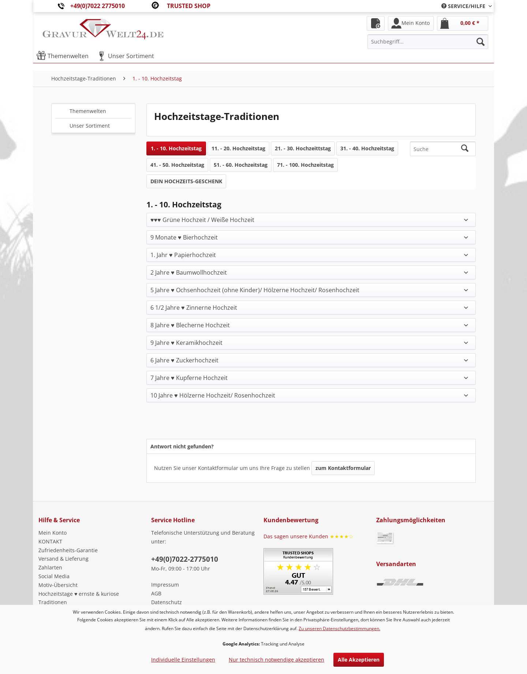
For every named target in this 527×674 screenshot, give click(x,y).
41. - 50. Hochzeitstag (177, 164)
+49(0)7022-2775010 (184, 559)
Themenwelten (88, 111)
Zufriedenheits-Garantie (68, 550)
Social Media (54, 576)
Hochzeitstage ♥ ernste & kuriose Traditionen (78, 598)
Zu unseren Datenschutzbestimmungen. (339, 628)
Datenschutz (166, 602)
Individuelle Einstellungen (183, 659)
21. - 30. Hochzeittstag (303, 148)
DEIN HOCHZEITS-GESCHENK (186, 181)
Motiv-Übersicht (58, 584)
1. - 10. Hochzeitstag (176, 148)
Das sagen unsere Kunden (309, 536)
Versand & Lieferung (63, 558)
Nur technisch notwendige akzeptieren (276, 659)
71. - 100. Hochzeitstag (305, 164)
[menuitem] (464, 6)
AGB (156, 593)
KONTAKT (50, 541)
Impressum (165, 584)
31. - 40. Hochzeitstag (367, 148)
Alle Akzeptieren (359, 659)
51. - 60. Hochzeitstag (241, 164)
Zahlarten (50, 567)
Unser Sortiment (90, 125)
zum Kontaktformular (343, 467)
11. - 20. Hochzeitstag (238, 148)
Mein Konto (52, 532)
